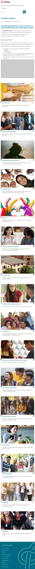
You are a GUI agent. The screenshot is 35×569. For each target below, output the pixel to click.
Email (3, 5)
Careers (3, 552)
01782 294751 (8, 51)
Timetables (16, 5)
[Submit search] (24, 11)
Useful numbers (5, 564)
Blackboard (9, 5)
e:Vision (4, 8)
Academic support (5, 560)
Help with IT (4, 562)
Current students (8, 21)
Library (22, 5)
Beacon (6, 50)
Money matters (5, 550)
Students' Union (5, 566)
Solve (13, 57)
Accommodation (5, 548)
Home (2, 21)
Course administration (6, 556)
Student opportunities (6, 554)
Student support (5, 558)
